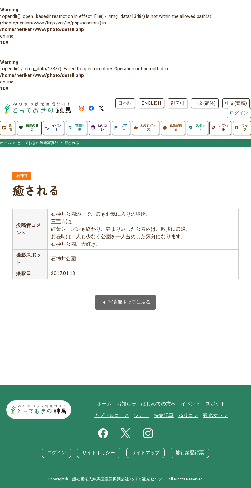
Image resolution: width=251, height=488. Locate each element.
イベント (171, 403)
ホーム (90, 403)
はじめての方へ (141, 403)
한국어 (177, 103)
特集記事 (145, 415)
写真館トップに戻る (125, 302)
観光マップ (195, 415)
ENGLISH (151, 103)
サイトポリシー (98, 452)
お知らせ (110, 403)
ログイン (238, 112)
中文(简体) (205, 103)
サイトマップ (145, 452)
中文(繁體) (236, 103)
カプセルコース (225, 403)
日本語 (125, 103)
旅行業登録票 (190, 452)
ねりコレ (169, 415)
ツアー (125, 415)
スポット (195, 403)
